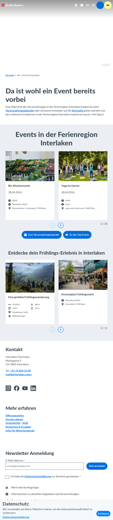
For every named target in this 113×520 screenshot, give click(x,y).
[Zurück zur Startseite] (12, 5)
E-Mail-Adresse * (15, 460)
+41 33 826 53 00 (20, 370)
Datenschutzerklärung (37, 476)
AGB (25, 423)
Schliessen (103, 513)
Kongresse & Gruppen (18, 426)
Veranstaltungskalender (20, 110)
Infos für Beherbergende (20, 430)
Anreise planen (14, 419)
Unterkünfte (13, 423)
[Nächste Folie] (60, 225)
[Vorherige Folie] (52, 225)
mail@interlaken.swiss (19, 374)
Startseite (10, 75)
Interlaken (104, 64)
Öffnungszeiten (15, 415)
